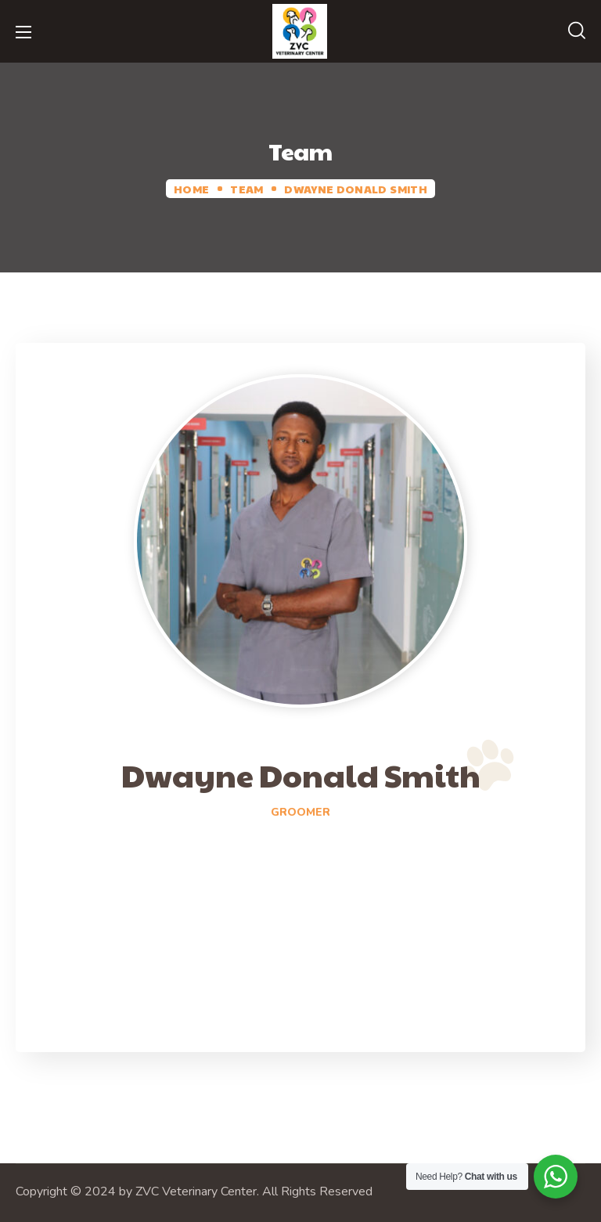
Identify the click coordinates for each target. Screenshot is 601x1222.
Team (246, 188)
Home (191, 188)
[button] (576, 31)
